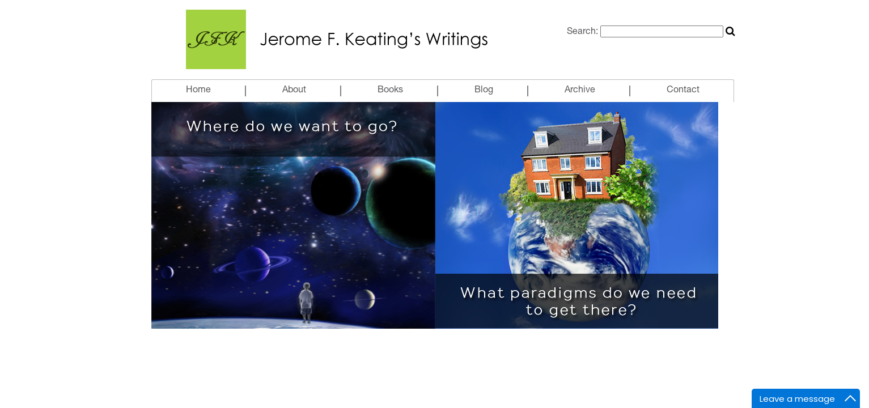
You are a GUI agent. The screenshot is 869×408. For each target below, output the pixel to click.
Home (198, 90)
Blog (483, 90)
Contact (683, 90)
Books (390, 90)
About (294, 90)
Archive (580, 90)
